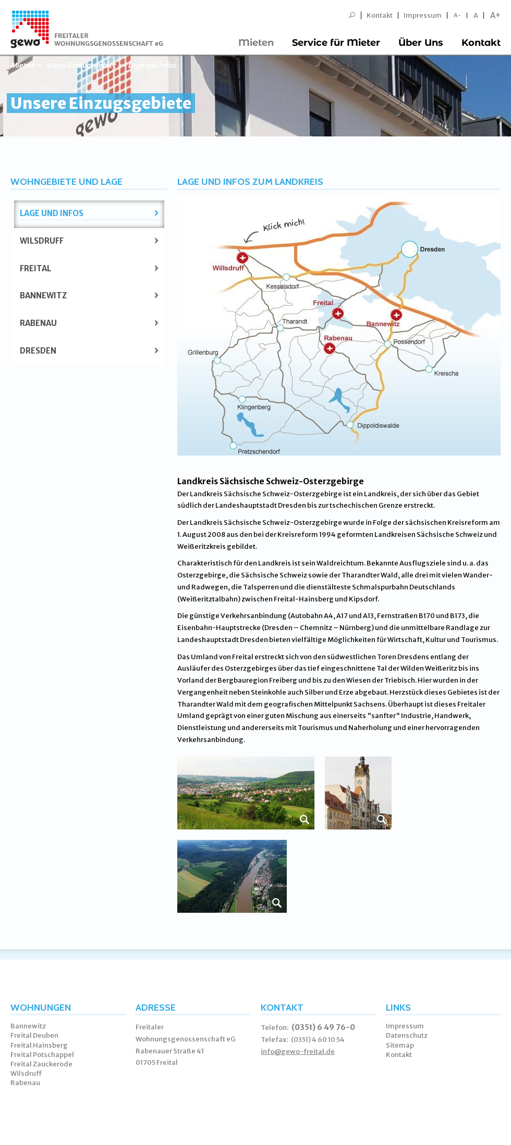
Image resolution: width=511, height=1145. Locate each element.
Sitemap (400, 1045)
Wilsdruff (42, 241)
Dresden (38, 351)
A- (457, 15)
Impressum (423, 15)
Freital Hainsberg (39, 1045)
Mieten (256, 42)
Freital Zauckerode (41, 1064)
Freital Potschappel (42, 1054)
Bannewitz (43, 295)
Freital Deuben (34, 1035)
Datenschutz (407, 1035)
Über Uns (420, 42)
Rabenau (38, 323)
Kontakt (380, 15)
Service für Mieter (336, 42)
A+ (495, 15)
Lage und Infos (51, 213)
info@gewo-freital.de (298, 1051)
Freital (35, 268)
